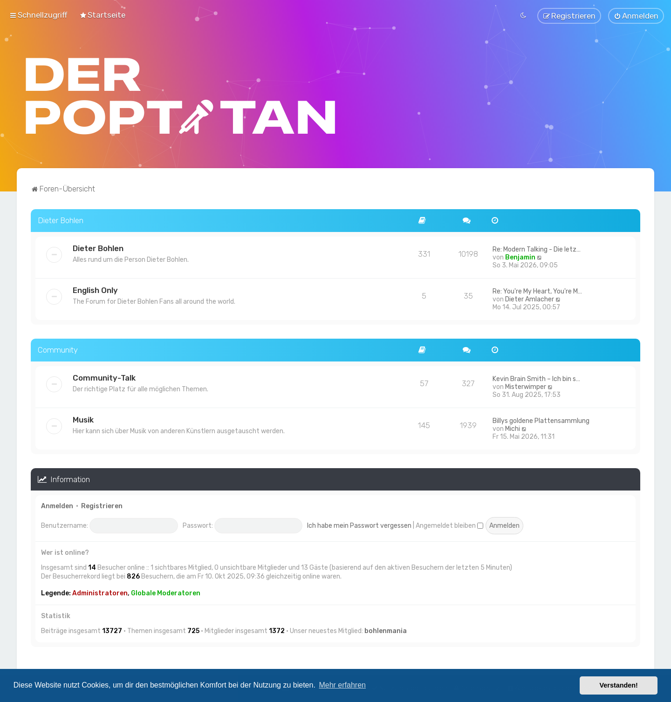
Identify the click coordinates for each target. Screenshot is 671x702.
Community (58, 348)
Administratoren (100, 591)
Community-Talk (104, 376)
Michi (512, 427)
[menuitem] (102, 14)
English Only (95, 288)
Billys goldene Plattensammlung (541, 419)
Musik (83, 418)
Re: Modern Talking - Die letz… (537, 248)
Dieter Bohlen (60, 219)
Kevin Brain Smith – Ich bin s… (536, 377)
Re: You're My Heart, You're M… (537, 289)
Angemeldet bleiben (449, 524)
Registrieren (102, 505)
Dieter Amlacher (529, 297)
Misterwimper (525, 385)
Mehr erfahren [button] (342, 685)
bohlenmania (385, 630)
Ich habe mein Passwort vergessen (359, 524)
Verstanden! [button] (619, 685)
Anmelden (57, 505)
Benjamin (520, 255)
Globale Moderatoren (165, 591)
